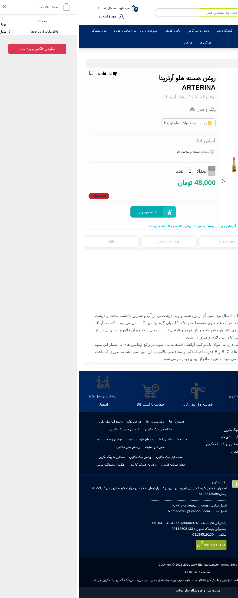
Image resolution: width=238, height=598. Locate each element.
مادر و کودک (94, 30)
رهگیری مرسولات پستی (183, 444)
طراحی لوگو (55, 421)
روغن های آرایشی (188, 63)
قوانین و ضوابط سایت (29, 439)
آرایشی (204, 63)
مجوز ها (201, 436)
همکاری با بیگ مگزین (33, 456)
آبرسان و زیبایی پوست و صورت (135, 226)
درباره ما (103, 439)
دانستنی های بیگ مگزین (46, 429)
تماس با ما (86, 439)
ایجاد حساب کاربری (94, 464)
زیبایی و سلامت (170, 30)
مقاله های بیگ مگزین (79, 429)
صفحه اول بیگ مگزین (90, 456)
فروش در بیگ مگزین (158, 429)
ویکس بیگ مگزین (61, 456)
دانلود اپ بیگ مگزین (31, 421)
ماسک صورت (167, 226)
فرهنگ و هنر (145, 30)
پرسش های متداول (49, 446)
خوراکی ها (126, 42)
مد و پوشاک (20, 30)
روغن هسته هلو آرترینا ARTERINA (203, 226)
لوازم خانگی (194, 30)
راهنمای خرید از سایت (61, 439)
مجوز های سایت (76, 446)
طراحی (109, 42)
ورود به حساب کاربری (64, 464)
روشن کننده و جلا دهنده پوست (91, 226)
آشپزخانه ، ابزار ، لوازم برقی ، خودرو (57, 30)
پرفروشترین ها (76, 421)
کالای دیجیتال (216, 30)
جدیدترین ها (98, 421)
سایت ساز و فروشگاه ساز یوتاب (119, 590)
